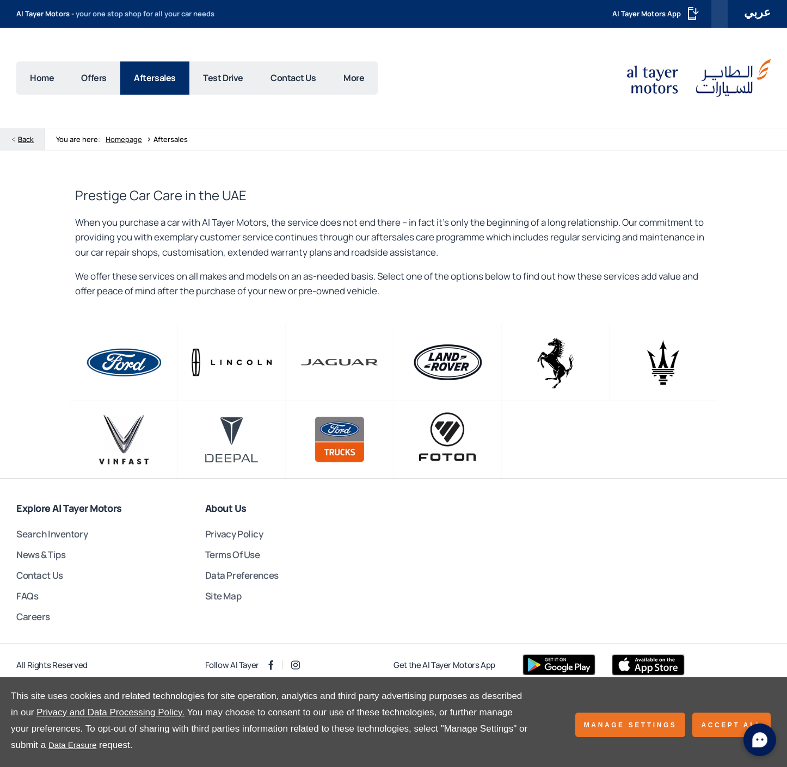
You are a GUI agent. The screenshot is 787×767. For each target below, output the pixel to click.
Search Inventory (52, 535)
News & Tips (40, 556)
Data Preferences (242, 577)
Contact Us (39, 577)
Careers (33, 618)
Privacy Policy (234, 535)
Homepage (124, 141)
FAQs (27, 597)
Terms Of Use (232, 556)
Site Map (223, 597)
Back (26, 141)
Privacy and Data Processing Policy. (110, 712)
